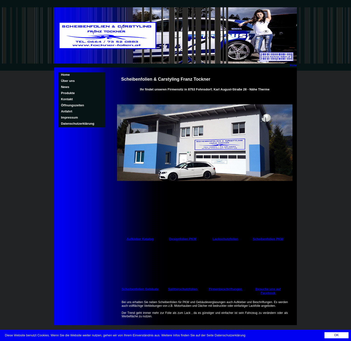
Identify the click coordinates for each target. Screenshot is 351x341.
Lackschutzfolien (225, 239)
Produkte (68, 93)
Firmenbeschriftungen (225, 289)
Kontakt (67, 99)
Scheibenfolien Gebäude (140, 289)
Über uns (68, 81)
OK (336, 335)
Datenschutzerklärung (77, 123)
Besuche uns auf (268, 289)
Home (293, 65)
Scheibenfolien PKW (268, 239)
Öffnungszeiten (72, 105)
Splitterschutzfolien (182, 289)
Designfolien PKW (182, 239)
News (65, 87)
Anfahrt (66, 111)
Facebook (268, 293)
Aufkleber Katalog (140, 239)
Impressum (69, 117)
